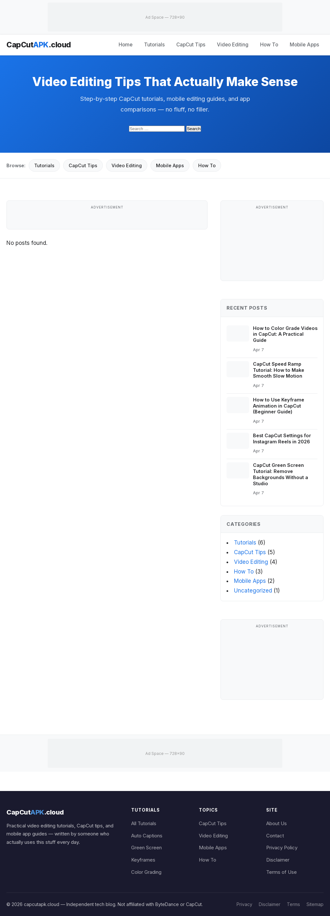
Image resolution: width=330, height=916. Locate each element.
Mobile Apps (304, 45)
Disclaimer (277, 860)
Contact (275, 836)
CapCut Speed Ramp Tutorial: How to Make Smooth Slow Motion (278, 370)
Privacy (244, 904)
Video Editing (232, 45)
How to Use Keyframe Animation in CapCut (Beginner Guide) (278, 406)
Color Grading (146, 872)
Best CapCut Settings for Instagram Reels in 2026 (282, 438)
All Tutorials (143, 823)
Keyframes (143, 860)
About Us (276, 823)
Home (125, 45)
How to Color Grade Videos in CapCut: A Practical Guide (285, 334)
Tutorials (154, 45)
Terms (293, 904)
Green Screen (146, 848)
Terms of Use (281, 872)
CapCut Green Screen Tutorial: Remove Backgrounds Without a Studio (280, 474)
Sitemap (315, 904)
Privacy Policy (281, 848)
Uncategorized (253, 590)
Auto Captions (146, 836)
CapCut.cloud (38, 44)
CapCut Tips (190, 45)
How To (269, 45)
